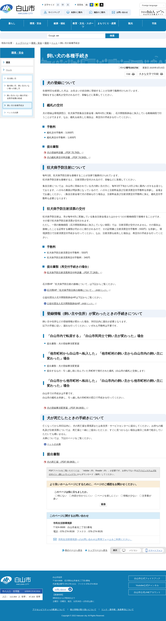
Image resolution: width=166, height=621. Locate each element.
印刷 (128, 74)
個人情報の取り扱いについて (83, 609)
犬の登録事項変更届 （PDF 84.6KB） (67, 408)
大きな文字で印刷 (149, 73)
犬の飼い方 (11, 78)
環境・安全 (35, 23)
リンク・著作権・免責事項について (117, 609)
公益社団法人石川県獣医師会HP (72, 303)
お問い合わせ (60, 589)
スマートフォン (155, 550)
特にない (62, 495)
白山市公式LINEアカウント (147, 592)
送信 (103, 504)
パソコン (133, 550)
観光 (130, 23)
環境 (46, 43)
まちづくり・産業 (106, 23)
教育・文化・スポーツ (83, 25)
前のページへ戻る (73, 550)
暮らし (11, 23)
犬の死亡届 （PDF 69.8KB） (63, 462)
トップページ (22, 43)
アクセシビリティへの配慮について (48, 609)
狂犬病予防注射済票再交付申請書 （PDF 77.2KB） (74, 272)
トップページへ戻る (97, 550)
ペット (54, 43)
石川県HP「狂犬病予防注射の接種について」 (79, 290)
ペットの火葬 (54, 444)
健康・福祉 (59, 23)
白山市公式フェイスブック (147, 578)
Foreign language (149, 5)
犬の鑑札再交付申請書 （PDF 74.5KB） (69, 157)
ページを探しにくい (107, 495)
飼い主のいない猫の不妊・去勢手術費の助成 (18, 96)
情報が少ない (130, 495)
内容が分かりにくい (82, 495)
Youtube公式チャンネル (147, 585)
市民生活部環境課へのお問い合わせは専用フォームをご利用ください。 (95, 539)
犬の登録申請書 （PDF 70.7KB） (65, 152)
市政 (154, 23)
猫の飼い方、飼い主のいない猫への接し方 (18, 87)
